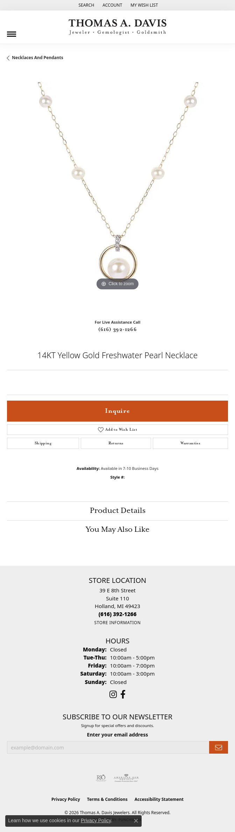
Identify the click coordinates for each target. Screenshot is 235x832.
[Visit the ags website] (126, 778)
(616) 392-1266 (117, 329)
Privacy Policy (65, 799)
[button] (85, 5)
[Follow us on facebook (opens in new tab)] (123, 694)
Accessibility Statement (159, 799)
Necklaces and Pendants (37, 58)
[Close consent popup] (136, 821)
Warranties (190, 443)
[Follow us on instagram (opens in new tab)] (113, 694)
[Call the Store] (118, 614)
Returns (116, 443)
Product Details (117, 511)
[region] (117, 192)
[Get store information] (117, 623)
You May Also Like (118, 530)
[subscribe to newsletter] (218, 747)
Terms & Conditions (107, 799)
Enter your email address (117, 734)
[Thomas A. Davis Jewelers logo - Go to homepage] (117, 27)
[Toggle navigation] (11, 31)
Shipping (43, 443)
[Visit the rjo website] (101, 778)
